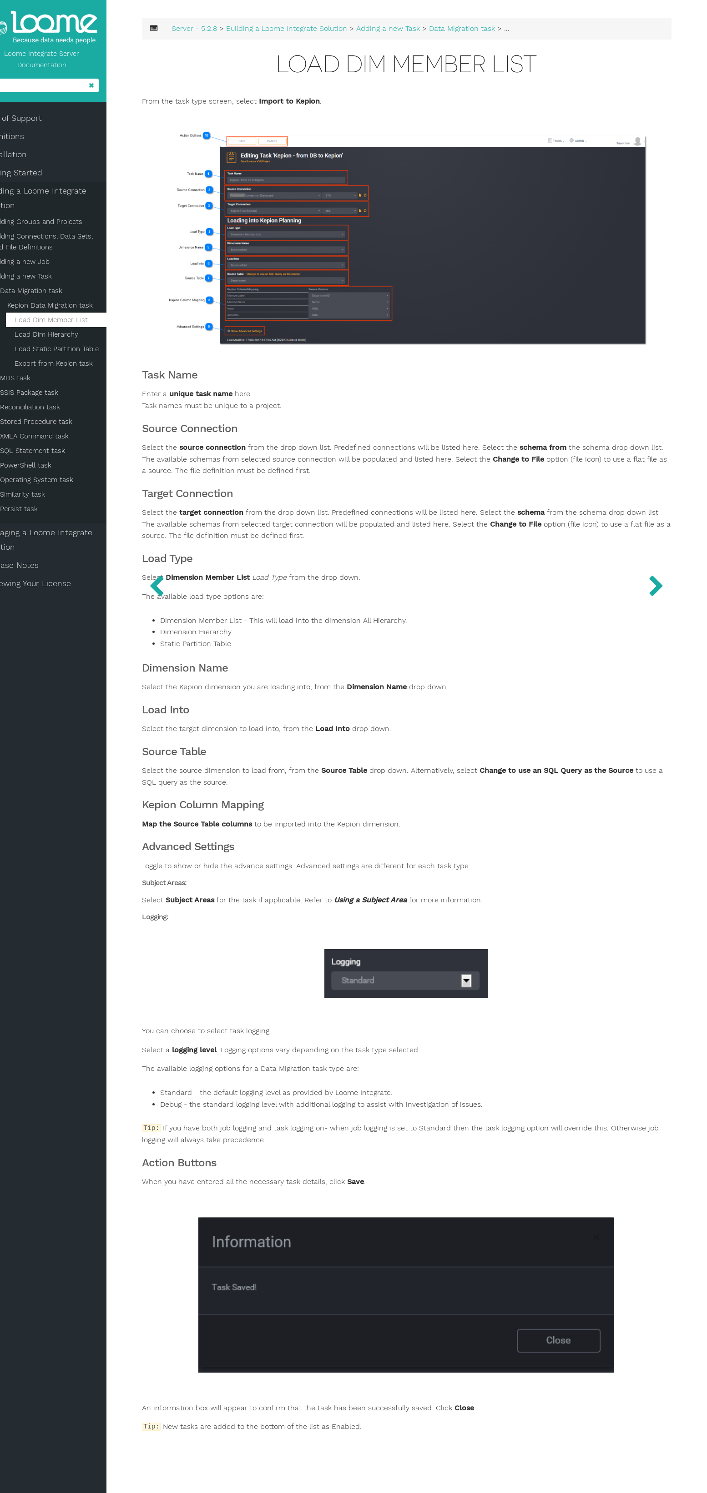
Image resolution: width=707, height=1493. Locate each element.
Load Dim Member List (74, 322)
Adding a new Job (44, 264)
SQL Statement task (55, 453)
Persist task (42, 511)
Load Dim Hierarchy (69, 337)
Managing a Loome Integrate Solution (61, 542)
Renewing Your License (50, 585)
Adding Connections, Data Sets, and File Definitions (65, 244)
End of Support (36, 120)
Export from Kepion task (77, 366)
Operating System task (59, 482)
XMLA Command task (57, 438)
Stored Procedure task (59, 424)
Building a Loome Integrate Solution (58, 200)
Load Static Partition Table (80, 351)
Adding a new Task (45, 278)
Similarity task (45, 497)
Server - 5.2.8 (232, 33)
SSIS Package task (52, 395)
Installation (28, 156)
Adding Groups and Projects (61, 224)
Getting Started (36, 174)
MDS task (38, 380)
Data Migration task (54, 293)
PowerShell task (49, 467)
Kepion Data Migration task (73, 308)
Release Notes (34, 567)
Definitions (27, 138)
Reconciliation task (53, 409)
